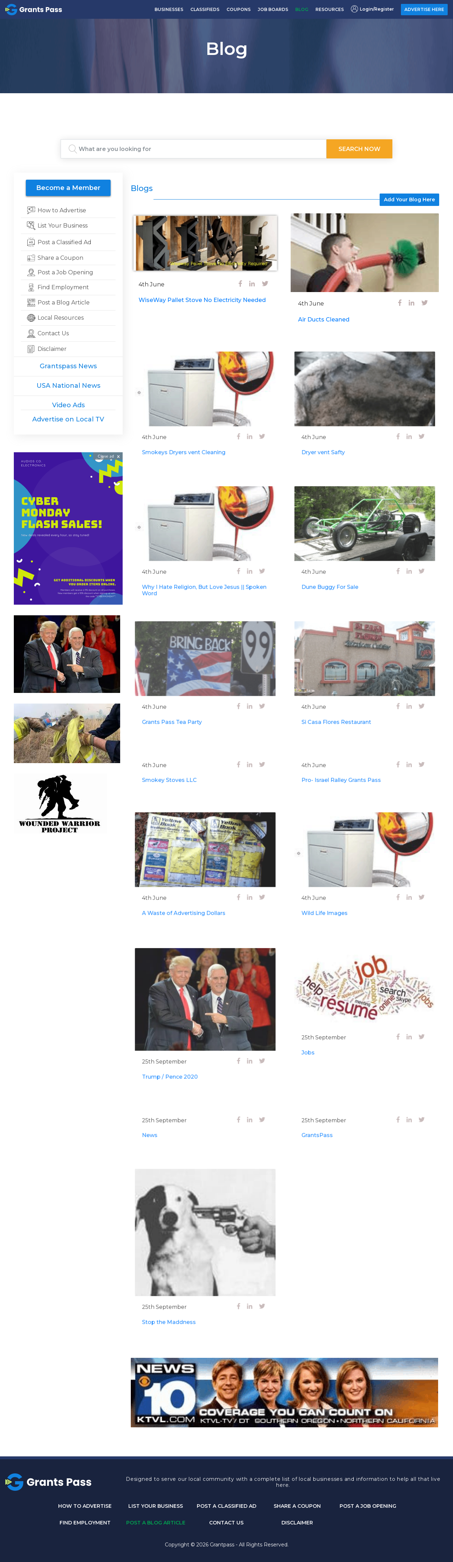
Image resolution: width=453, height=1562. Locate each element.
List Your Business (155, 1506)
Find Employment (85, 1522)
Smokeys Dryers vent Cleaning (190, 440)
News (165, 1134)
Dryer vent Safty (335, 440)
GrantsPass (330, 1134)
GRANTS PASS (226, 102)
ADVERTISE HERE (424, 9)
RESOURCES (329, 9)
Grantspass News (68, 366)
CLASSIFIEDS (204, 9)
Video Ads (68, 405)
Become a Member (68, 188)
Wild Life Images (335, 901)
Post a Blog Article (155, 1522)
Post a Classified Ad (226, 1506)
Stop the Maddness (179, 1303)
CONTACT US (226, 1522)
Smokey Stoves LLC (179, 779)
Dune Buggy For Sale (339, 575)
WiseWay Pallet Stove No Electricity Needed (202, 300)
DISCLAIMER (297, 1522)
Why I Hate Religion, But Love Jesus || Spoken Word (205, 577)
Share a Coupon (297, 1506)
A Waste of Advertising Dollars (190, 901)
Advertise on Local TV (68, 419)
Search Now (359, 149)
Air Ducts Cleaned (323, 319)
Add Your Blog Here (409, 199)
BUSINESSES (169, 9)
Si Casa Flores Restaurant (344, 710)
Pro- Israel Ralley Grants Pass (347, 779)
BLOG (301, 9)
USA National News (68, 386)
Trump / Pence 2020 (180, 1061)
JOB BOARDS (273, 9)
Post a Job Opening (368, 1506)
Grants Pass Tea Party (181, 710)
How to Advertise (85, 1506)
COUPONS (238, 9)
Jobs (324, 1040)
